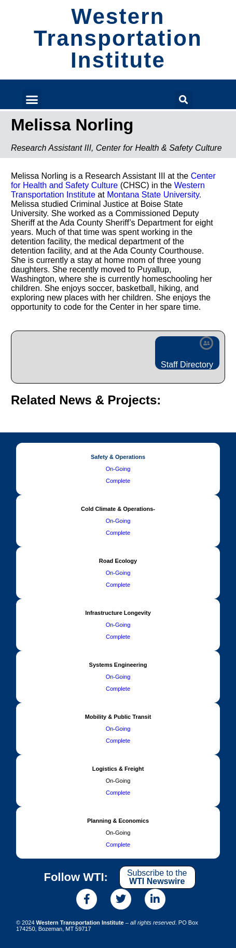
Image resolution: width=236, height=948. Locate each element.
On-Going (118, 469)
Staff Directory (187, 364)
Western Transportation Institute (118, 38)
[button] (32, 100)
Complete (118, 481)
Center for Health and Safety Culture (113, 181)
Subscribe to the (157, 877)
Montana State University (153, 194)
